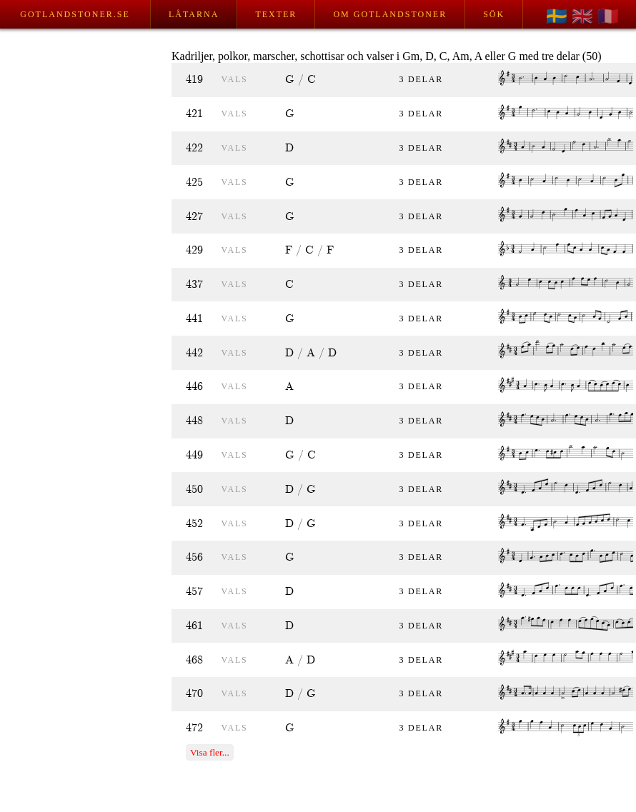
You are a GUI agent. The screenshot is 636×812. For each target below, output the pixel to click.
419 (194, 79)
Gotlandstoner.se (74, 14)
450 (194, 489)
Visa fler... (209, 752)
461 (194, 625)
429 (194, 250)
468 (194, 660)
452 (194, 523)
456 (194, 557)
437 (194, 284)
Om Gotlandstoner (390, 14)
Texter (276, 14)
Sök (494, 14)
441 (194, 318)
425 (194, 182)
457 (194, 591)
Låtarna (194, 14)
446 (194, 386)
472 (194, 728)
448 (194, 420)
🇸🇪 (556, 16)
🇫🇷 (608, 16)
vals (235, 79)
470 (194, 693)
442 (194, 353)
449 (194, 455)
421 (194, 113)
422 (194, 148)
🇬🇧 (582, 16)
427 (194, 216)
